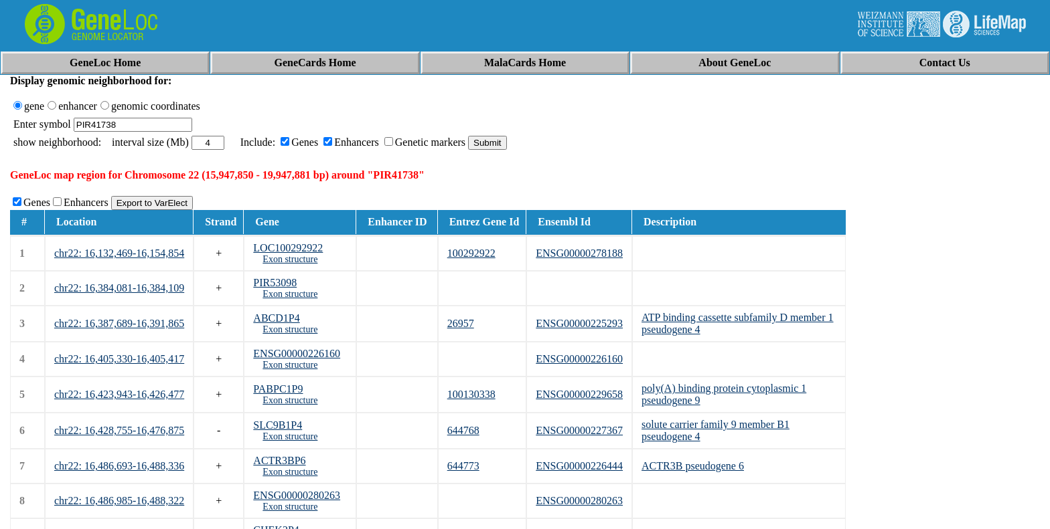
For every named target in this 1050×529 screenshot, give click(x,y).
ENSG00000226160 (296, 353)
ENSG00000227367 (579, 430)
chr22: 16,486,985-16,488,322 (119, 500)
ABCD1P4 (276, 318)
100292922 (471, 253)
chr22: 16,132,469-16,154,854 (119, 253)
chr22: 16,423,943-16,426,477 (119, 394)
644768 (463, 430)
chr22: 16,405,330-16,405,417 (119, 358)
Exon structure (289, 259)
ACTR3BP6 (279, 460)
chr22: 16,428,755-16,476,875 (119, 430)
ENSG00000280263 (296, 495)
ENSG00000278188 (579, 253)
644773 (463, 465)
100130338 (471, 394)
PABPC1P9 (278, 389)
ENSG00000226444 (579, 465)
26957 (460, 323)
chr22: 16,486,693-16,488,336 (119, 465)
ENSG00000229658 (579, 394)
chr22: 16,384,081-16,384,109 (119, 288)
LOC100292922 (288, 247)
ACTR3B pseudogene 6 (693, 465)
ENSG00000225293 (579, 323)
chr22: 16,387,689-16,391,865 (119, 323)
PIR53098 (275, 282)
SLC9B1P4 (277, 425)
